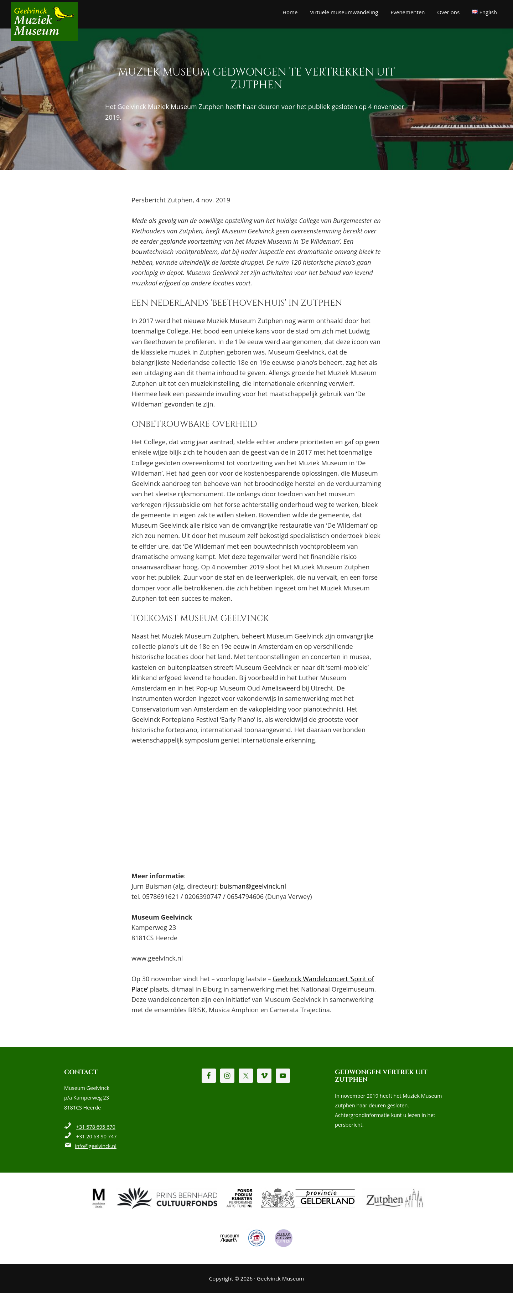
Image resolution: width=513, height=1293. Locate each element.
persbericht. (349, 1124)
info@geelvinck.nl (95, 1146)
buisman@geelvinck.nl (252, 886)
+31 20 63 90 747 (96, 1136)
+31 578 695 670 (95, 1126)
